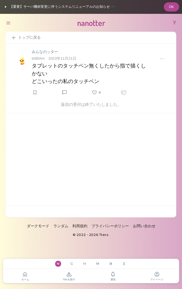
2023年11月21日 (62, 58)
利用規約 (79, 226)
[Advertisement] (91, 159)
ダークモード (38, 226)
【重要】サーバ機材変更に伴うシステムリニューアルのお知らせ (59, 7)
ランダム (60, 226)
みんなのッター (45, 52)
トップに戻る (26, 37)
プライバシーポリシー (110, 226)
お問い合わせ (144, 226)
